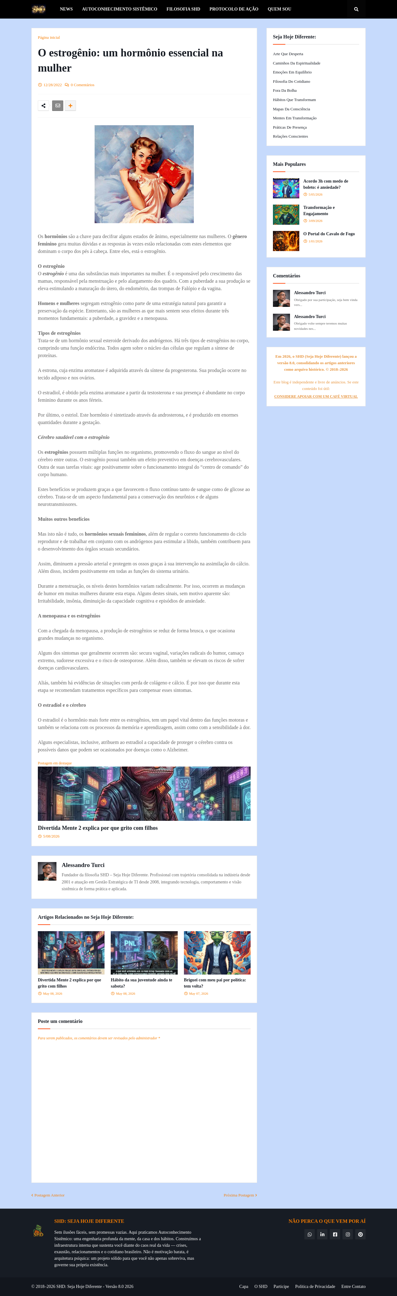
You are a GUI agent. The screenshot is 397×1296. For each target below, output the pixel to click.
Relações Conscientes (290, 136)
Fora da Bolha (285, 90)
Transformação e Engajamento (319, 210)
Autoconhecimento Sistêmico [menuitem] (119, 9)
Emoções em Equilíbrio (292, 72)
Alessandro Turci (83, 865)
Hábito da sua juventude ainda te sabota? (141, 983)
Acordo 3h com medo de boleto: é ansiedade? (325, 184)
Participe (281, 1286)
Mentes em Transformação (295, 118)
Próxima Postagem (239, 1195)
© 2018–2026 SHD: (49, 1286)
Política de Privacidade (315, 1286)
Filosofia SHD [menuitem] (183, 9)
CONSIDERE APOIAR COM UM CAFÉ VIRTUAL (316, 396)
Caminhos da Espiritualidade (296, 63)
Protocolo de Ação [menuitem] (234, 9)
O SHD (260, 1286)
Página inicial (49, 37)
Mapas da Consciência (291, 109)
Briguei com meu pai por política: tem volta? (215, 983)
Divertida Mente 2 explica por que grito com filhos (98, 828)
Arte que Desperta (288, 53)
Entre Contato (353, 1286)
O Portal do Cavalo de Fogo (329, 234)
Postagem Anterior (49, 1195)
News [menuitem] (66, 9)
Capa (243, 1286)
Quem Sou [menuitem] (279, 9)
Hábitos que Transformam (294, 99)
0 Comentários (82, 84)
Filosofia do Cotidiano (291, 81)
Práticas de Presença (290, 127)
